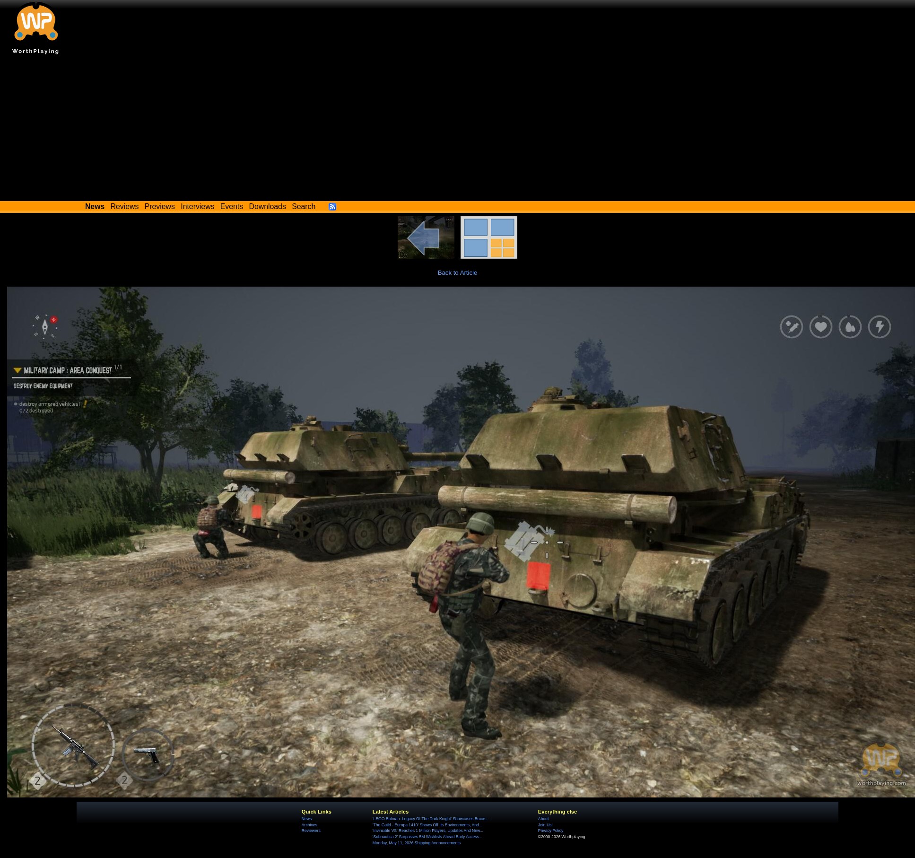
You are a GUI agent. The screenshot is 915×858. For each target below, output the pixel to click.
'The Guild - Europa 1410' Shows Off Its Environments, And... (427, 825)
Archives (309, 825)
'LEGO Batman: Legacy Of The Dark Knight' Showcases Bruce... (430, 818)
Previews (160, 206)
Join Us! (545, 825)
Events (231, 206)
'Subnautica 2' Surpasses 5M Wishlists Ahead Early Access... (427, 836)
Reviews (125, 206)
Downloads (267, 206)
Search (303, 206)
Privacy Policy (550, 830)
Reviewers (311, 830)
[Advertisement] (457, 130)
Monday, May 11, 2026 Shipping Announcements (417, 842)
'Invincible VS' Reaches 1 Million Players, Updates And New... (428, 830)
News (307, 818)
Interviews (197, 206)
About (543, 818)
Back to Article (458, 272)
